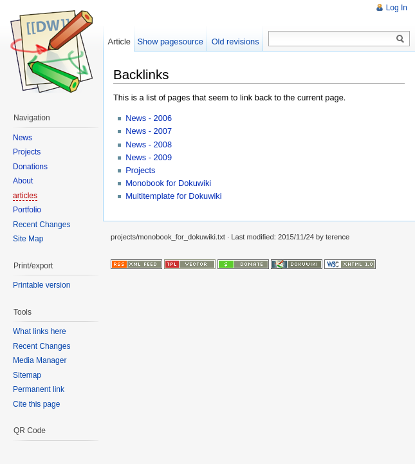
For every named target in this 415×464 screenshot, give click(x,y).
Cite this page (36, 404)
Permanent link (38, 389)
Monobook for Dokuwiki (168, 183)
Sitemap (27, 375)
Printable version (41, 285)
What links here (39, 331)
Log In (396, 7)
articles (25, 195)
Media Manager (39, 360)
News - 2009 (148, 157)
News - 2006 (148, 118)
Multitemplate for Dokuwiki (173, 196)
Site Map (28, 238)
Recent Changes (41, 224)
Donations (30, 166)
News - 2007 (148, 131)
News (22, 137)
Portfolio (27, 209)
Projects (140, 170)
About (23, 180)
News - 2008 (148, 144)
